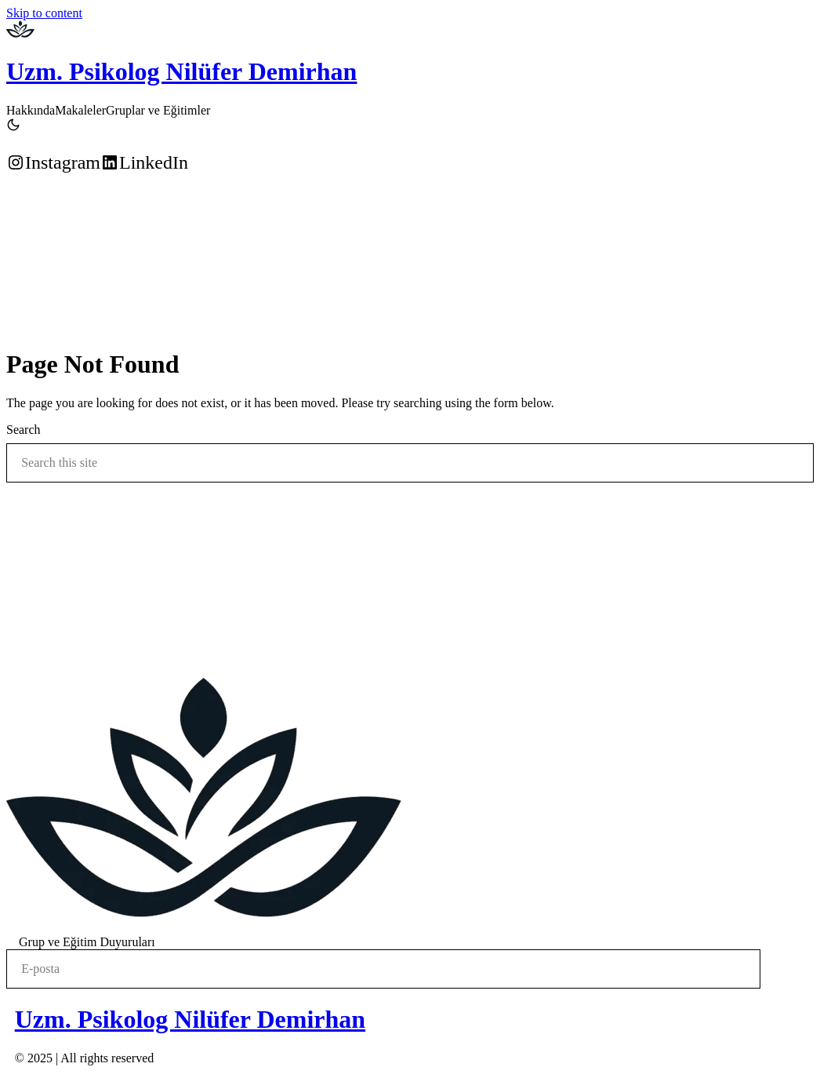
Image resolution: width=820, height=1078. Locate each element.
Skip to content (44, 13)
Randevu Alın (38, 202)
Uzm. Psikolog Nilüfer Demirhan (181, 71)
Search (23, 429)
